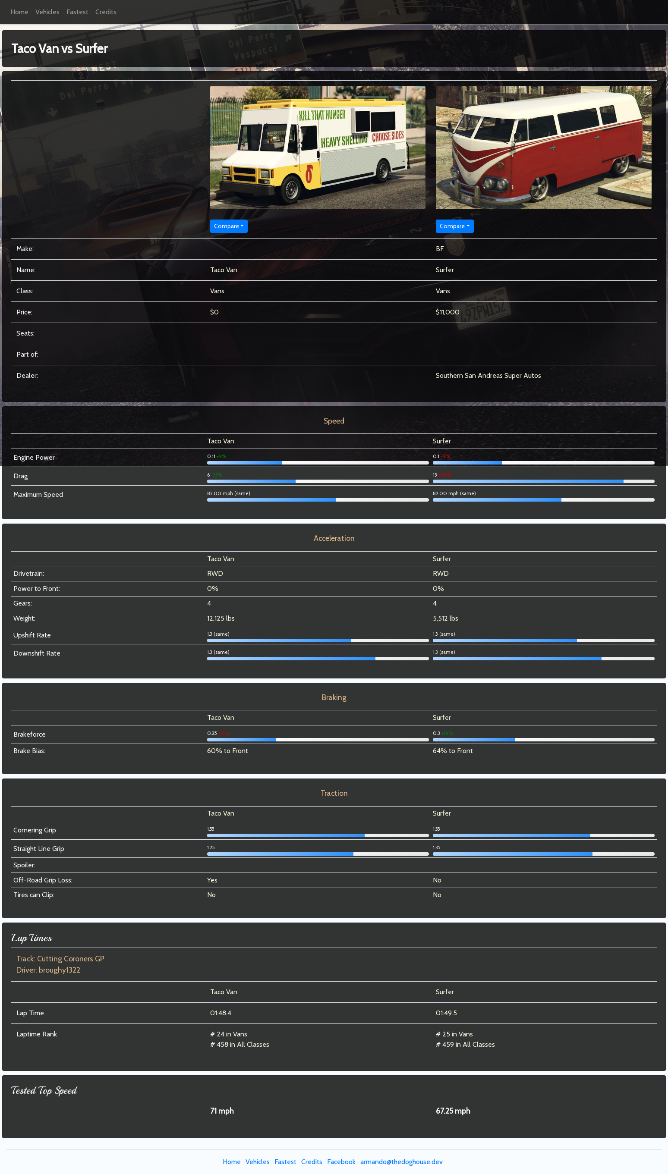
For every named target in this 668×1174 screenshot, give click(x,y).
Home (19, 12)
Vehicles (47, 12)
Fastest (77, 12)
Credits (106, 12)
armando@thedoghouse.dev (401, 1162)
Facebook (341, 1162)
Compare (226, 226)
